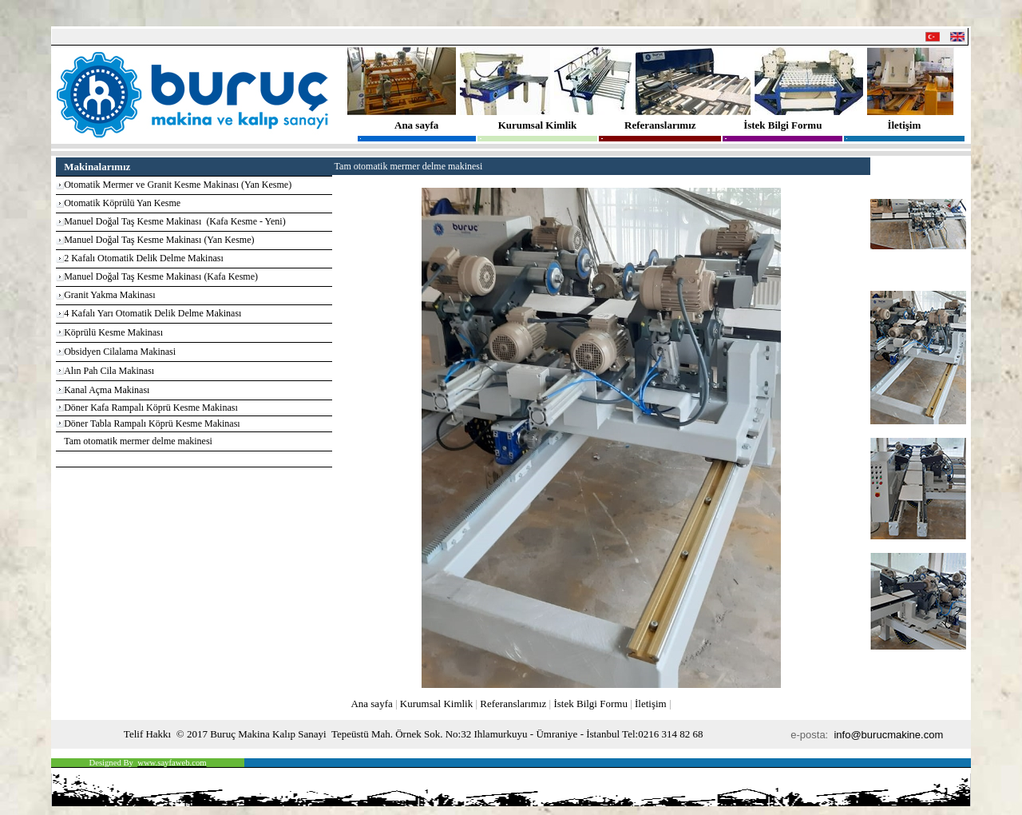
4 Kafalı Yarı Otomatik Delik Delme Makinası (152, 313)
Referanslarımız (660, 125)
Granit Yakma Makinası (109, 294)
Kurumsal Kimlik (537, 125)
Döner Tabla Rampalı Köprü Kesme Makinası (152, 423)
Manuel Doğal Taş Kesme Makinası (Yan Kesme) (159, 239)
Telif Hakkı (147, 734)
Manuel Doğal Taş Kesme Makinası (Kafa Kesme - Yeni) (175, 221)
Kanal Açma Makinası (106, 390)
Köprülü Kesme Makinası (113, 332)
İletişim (904, 125)
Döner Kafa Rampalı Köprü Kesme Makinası (151, 407)
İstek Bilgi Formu (782, 125)
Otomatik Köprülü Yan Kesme (122, 203)
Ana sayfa (416, 125)
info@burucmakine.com (889, 735)
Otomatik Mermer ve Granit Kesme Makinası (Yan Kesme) (177, 184)
